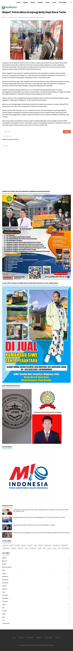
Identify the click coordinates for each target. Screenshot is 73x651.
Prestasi (4, 611)
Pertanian (5, 601)
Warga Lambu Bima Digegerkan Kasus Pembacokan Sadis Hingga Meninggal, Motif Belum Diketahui (41, 532)
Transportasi (65, 548)
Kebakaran (56, 545)
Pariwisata (33, 548)
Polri (44, 548)
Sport (54, 548)
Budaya (24, 545)
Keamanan (48, 545)
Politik (39, 548)
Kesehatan (64, 545)
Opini (26, 548)
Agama (5, 545)
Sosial (49, 548)
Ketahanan (6, 548)
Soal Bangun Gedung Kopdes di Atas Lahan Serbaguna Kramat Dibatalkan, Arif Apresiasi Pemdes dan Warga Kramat (40, 510)
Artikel (11, 545)
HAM (35, 545)
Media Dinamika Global (36, 645)
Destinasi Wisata (7, 567)
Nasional (20, 548)
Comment (41, 17)
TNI (59, 548)
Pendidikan (5, 598)
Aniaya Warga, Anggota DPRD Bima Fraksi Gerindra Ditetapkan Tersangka (34, 525)
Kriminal (13, 548)
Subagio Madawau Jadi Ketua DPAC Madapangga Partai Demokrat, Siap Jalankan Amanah (39, 517)
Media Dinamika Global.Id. (28, 17)
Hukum (41, 545)
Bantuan (17, 545)
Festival (30, 545)
